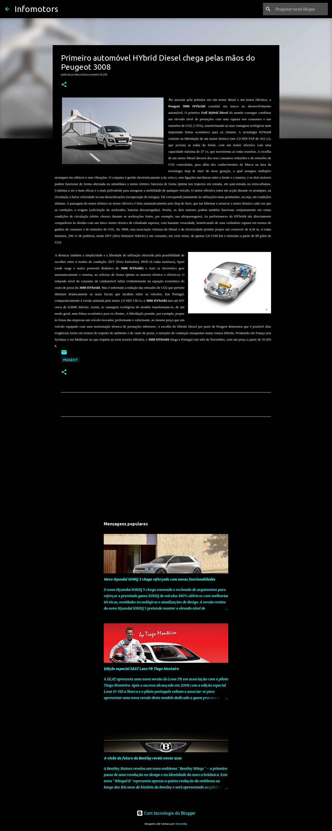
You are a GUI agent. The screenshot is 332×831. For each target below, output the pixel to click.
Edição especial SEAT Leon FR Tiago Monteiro (141, 669)
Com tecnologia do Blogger (166, 813)
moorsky (181, 823)
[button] (64, 84)
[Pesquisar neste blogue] (300, 9)
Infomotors (36, 8)
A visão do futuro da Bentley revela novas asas (143, 758)
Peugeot (70, 360)
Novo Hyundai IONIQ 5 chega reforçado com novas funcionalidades (159, 579)
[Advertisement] (166, 469)
